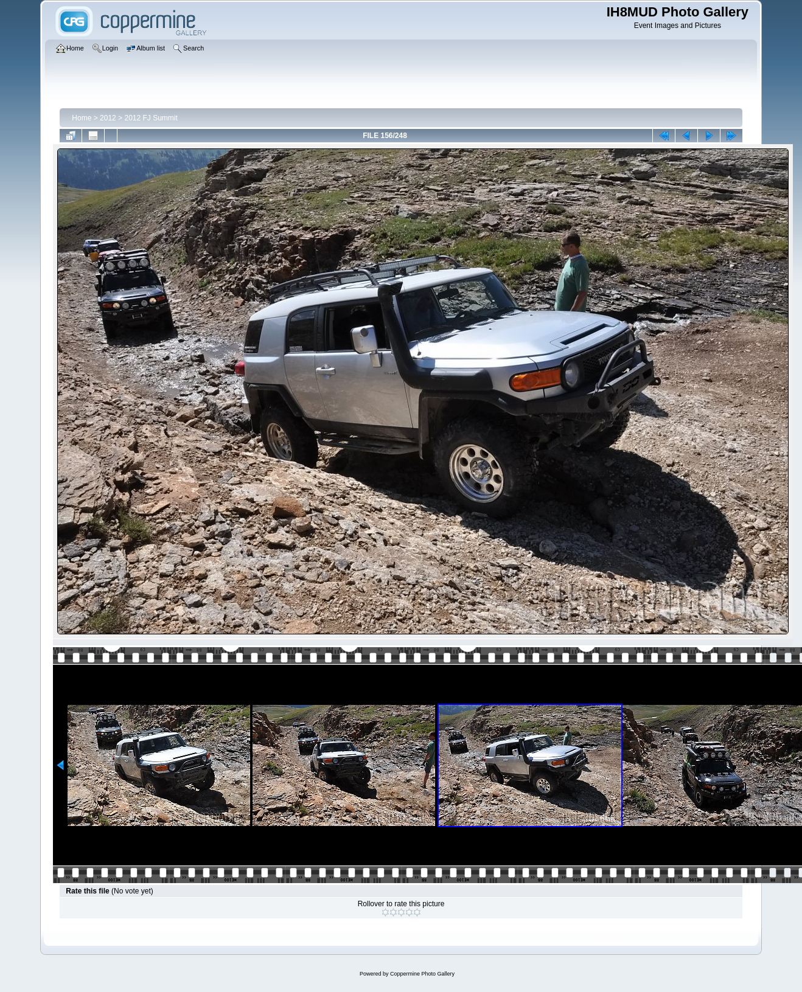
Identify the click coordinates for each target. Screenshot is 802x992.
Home (81, 118)
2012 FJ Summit (150, 118)
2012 (108, 118)
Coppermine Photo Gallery (422, 974)
